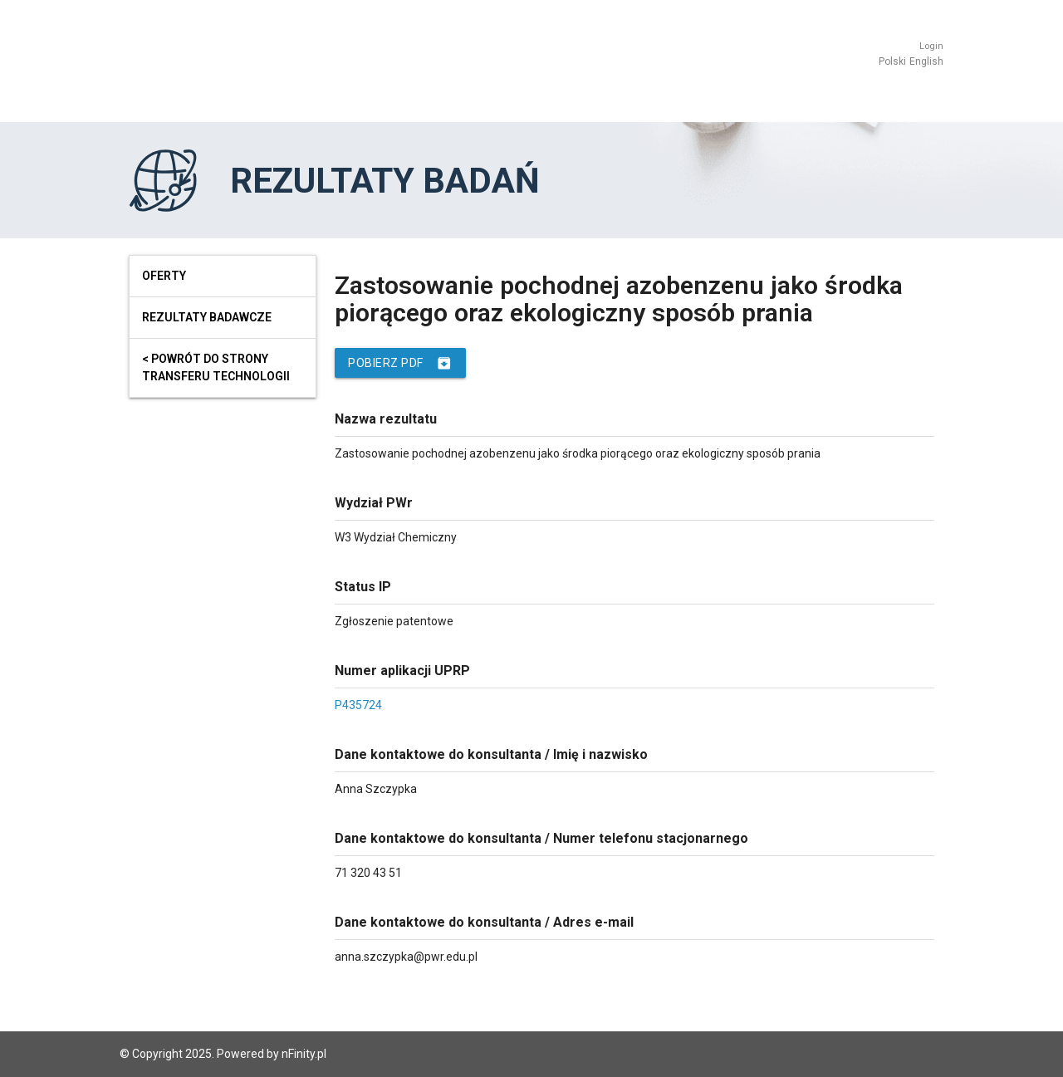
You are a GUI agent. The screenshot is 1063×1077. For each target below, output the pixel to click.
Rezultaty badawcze (207, 317)
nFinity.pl (304, 1053)
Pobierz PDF (400, 363)
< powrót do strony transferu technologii (216, 367)
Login (931, 46)
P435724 (358, 705)
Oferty (164, 275)
